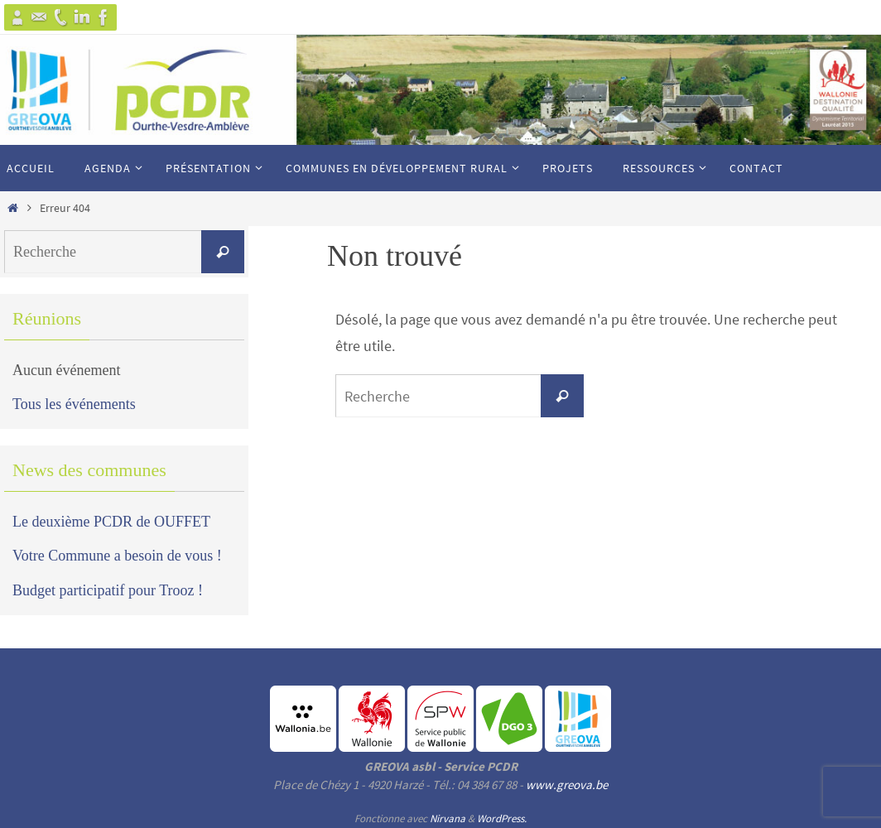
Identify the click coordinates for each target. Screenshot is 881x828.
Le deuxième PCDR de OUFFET (111, 521)
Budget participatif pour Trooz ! (107, 590)
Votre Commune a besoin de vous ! (117, 555)
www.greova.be (567, 784)
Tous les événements (74, 404)
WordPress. (502, 818)
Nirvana (447, 818)
